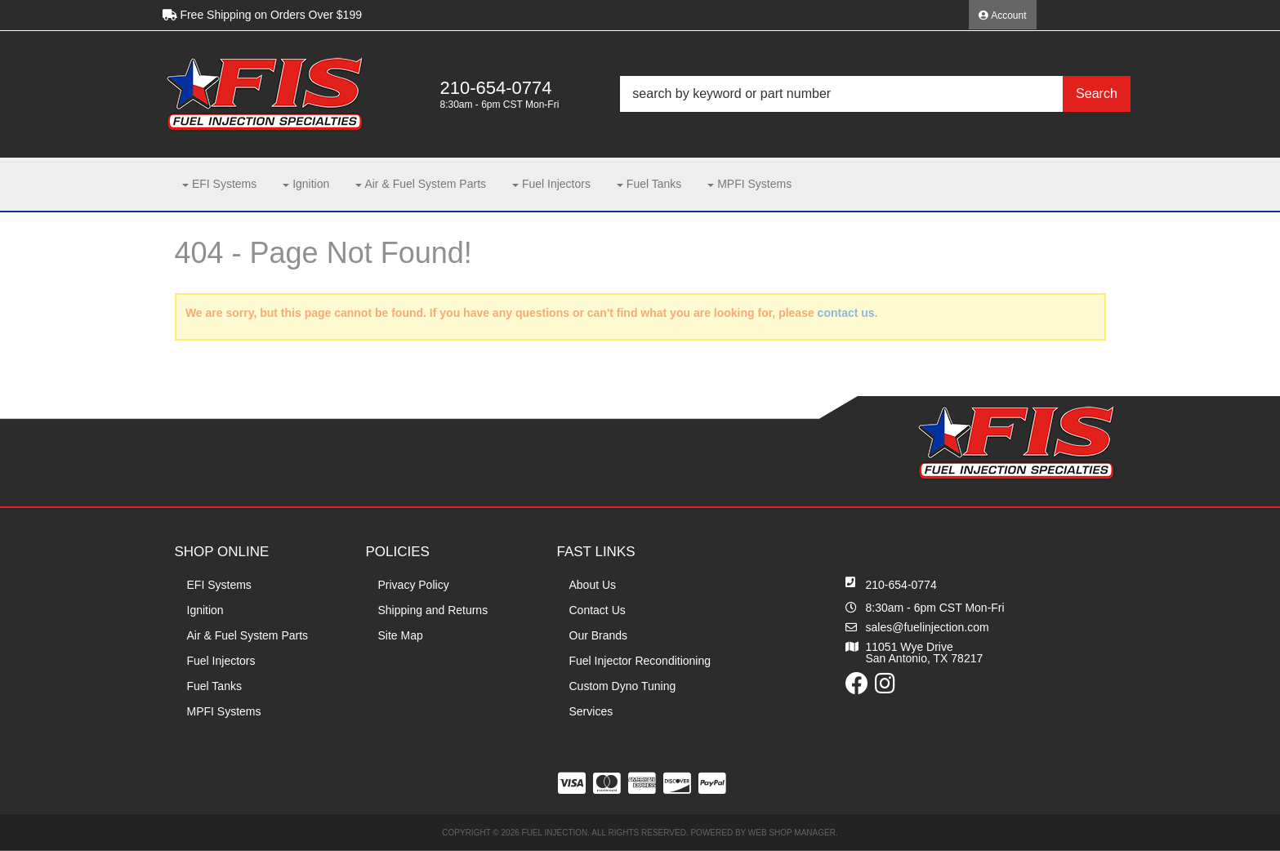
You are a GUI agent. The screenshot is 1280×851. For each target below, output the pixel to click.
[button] (875, 94)
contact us (846, 312)
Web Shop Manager (792, 832)
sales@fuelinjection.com (927, 627)
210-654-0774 (901, 584)
